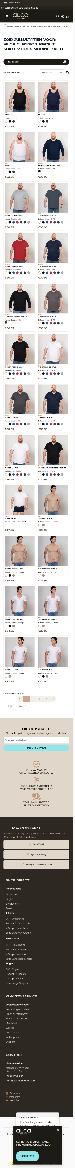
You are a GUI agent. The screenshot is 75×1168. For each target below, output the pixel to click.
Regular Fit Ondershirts (18, 923)
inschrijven (36, 747)
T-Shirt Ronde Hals (14, 216)
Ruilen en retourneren (17, 1014)
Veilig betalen (13, 1032)
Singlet (8, 115)
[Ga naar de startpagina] (20, 16)
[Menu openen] (6, 16)
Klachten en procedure (18, 1018)
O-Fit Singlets (13, 969)
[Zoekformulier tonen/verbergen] (58, 16)
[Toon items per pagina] (22, 706)
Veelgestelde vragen (17, 1004)
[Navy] (13, 122)
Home (5, 25)
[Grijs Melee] (28, 223)
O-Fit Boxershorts (15, 945)
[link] (20, 699)
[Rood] (17, 223)
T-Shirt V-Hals (11, 417)
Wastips (10, 1027)
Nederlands (13, 3)
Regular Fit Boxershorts (18, 949)
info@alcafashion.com (20, 1080)
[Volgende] (53, 699)
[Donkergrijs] (21, 223)
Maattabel (11, 1023)
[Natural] (43, 526)
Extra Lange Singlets (17, 983)
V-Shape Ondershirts (17, 928)
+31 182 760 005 (14, 1076)
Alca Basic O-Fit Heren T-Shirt (52, 468)
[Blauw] (13, 223)
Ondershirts (12, 894)
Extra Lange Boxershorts (19, 958)
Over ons (10, 1041)
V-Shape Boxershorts (17, 954)
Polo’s (9, 908)
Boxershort (10, 518)
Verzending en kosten (17, 1009)
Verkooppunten (14, 1037)
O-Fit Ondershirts (15, 918)
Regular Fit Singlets (16, 974)
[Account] (62, 16)
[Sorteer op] (52, 72)
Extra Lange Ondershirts (19, 932)
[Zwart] (10, 122)
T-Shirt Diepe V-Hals (14, 569)
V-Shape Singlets (15, 978)
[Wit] (6, 122)
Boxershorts (12, 903)
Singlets (10, 899)
